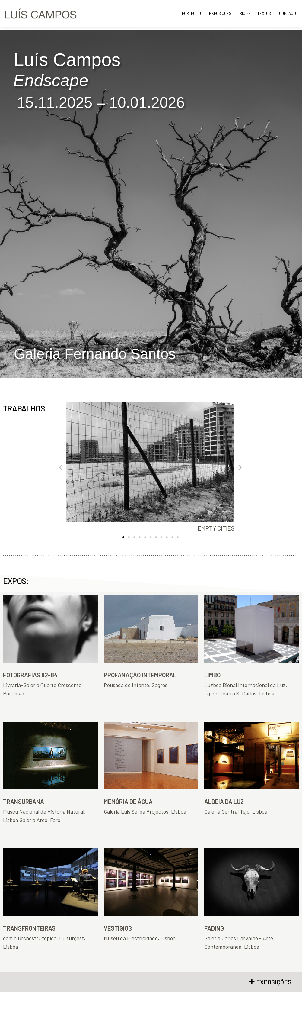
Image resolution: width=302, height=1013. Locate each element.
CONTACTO (288, 13)
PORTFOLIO (191, 13)
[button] (60, 466)
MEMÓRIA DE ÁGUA (128, 801)
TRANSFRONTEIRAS (29, 928)
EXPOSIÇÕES (220, 13)
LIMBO (212, 675)
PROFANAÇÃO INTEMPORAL (140, 675)
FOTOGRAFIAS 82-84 (30, 675)
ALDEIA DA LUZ (224, 801)
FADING (214, 928)
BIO (242, 13)
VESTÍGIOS (118, 928)
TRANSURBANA (23, 801)
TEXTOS (264, 13)
